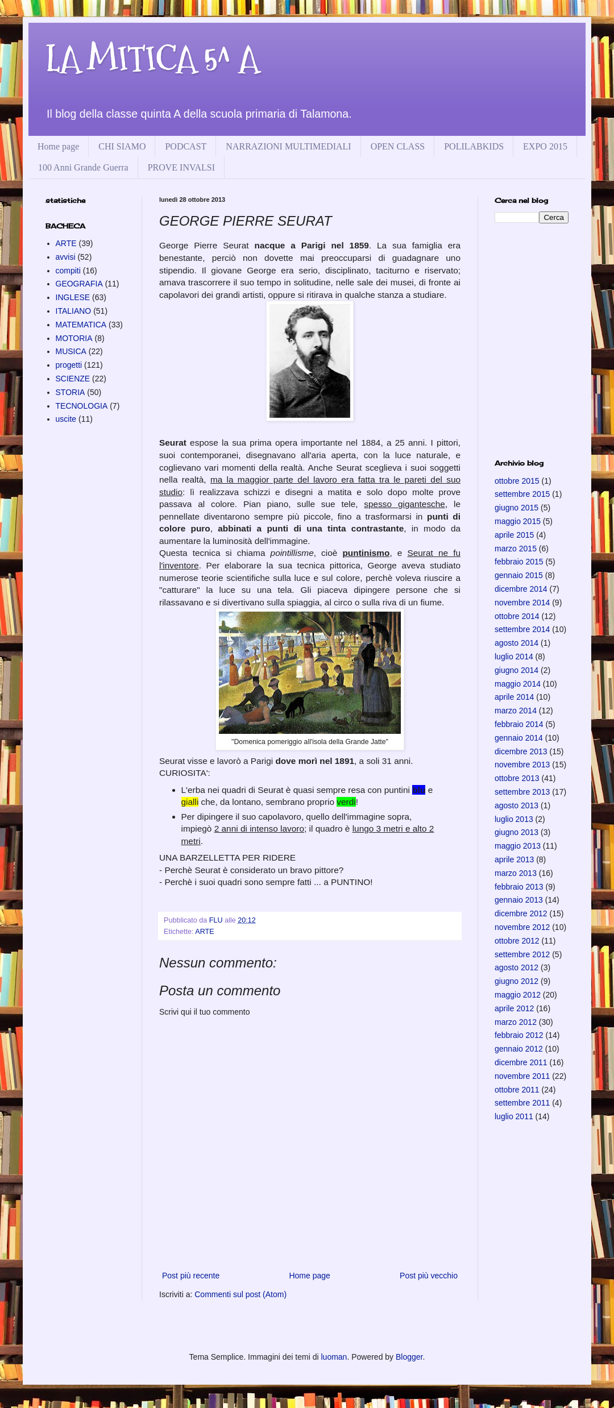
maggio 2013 (518, 845)
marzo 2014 (516, 710)
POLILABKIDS (474, 146)
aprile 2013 (514, 859)
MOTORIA (74, 338)
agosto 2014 (516, 642)
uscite (66, 418)
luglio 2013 (514, 819)
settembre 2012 (522, 954)
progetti (69, 364)
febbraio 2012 (519, 1035)
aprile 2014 (514, 696)
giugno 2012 (516, 981)
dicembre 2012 (521, 913)
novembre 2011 (522, 1076)
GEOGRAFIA (79, 283)
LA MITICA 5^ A (152, 58)
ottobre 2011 (517, 1089)
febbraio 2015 (519, 561)
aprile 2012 (514, 1008)
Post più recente (190, 1275)
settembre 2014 (522, 629)
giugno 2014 (516, 670)
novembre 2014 (522, 602)
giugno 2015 (516, 507)
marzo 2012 (516, 1022)
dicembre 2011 (521, 1062)
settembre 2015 (522, 494)
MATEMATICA (81, 324)
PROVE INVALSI (181, 167)
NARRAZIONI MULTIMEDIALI (288, 146)
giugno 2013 (516, 832)
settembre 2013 (522, 791)
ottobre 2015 (517, 480)
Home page (58, 146)
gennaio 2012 (519, 1048)
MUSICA (71, 351)
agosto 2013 (516, 805)
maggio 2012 (518, 994)
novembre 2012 (522, 927)
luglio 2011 (514, 1116)
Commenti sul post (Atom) (240, 1294)
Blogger (409, 1356)
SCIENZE (73, 378)
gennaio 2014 (519, 737)
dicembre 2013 (521, 751)
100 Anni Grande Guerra (83, 167)
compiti (68, 270)
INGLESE (73, 297)
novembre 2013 (522, 764)
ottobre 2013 (517, 778)
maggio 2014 (518, 683)
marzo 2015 (516, 548)
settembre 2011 (522, 1102)
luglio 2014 (514, 656)
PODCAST (185, 146)
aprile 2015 (514, 534)
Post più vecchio (429, 1275)
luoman (334, 1356)
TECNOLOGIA (82, 405)
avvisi (66, 256)
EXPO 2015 (545, 146)
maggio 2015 (518, 521)
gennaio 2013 (519, 899)
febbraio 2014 (519, 724)
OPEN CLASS (398, 146)
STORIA (70, 392)
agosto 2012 (516, 967)
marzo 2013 (516, 873)
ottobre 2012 (517, 940)
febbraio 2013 (519, 886)
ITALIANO (74, 310)
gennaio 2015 (519, 575)
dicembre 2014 (521, 588)
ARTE (204, 932)
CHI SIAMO (122, 146)
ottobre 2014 (517, 616)
